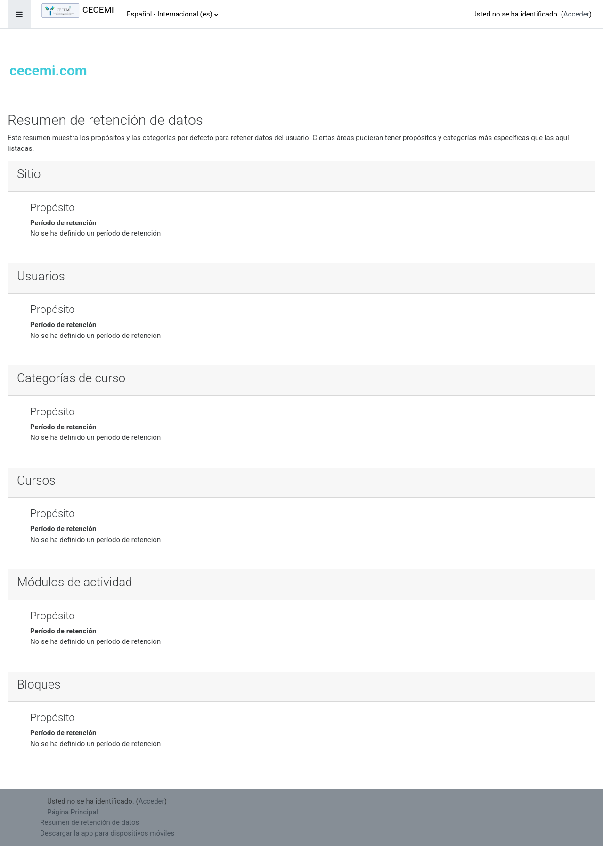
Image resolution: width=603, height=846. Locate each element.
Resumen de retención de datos (89, 822)
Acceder (576, 14)
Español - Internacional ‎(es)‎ (169, 14)
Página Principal (72, 812)
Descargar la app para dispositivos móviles (107, 833)
